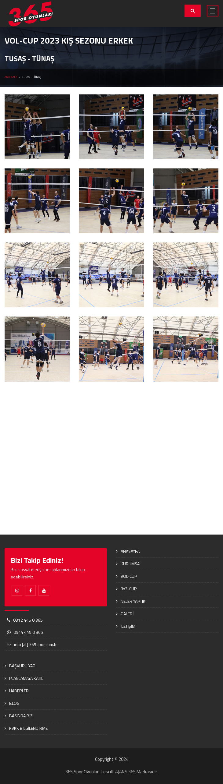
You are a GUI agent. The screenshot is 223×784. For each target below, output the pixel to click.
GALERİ (127, 613)
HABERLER (19, 690)
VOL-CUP (129, 576)
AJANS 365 (125, 771)
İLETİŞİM (128, 626)
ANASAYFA (11, 77)
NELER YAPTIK (133, 601)
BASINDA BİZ (21, 715)
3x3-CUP (129, 588)
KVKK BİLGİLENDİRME (28, 728)
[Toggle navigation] (212, 10)
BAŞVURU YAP (22, 665)
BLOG (14, 703)
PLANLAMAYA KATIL (26, 678)
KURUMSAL (131, 563)
